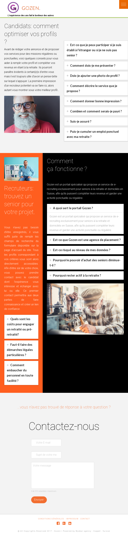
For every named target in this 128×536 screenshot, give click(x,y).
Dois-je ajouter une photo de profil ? (95, 75)
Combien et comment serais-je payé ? (96, 111)
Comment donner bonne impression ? (96, 101)
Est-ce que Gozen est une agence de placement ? (87, 240)
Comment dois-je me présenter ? (92, 65)
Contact (85, 519)
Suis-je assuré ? (80, 121)
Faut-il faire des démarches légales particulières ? (20, 350)
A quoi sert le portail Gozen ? (73, 208)
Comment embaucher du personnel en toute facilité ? (20, 372)
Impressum (72, 519)
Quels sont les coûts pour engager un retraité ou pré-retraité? (20, 326)
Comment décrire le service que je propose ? (92, 88)
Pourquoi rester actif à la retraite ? (77, 275)
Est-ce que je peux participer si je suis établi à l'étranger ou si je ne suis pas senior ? (94, 50)
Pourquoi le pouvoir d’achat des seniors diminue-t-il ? (85, 262)
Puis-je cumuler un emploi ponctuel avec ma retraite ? (93, 134)
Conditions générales (51, 519)
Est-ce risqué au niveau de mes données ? (81, 250)
